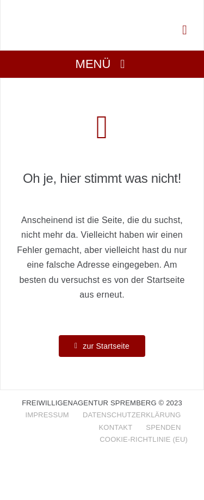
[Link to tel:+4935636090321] (184, 29)
